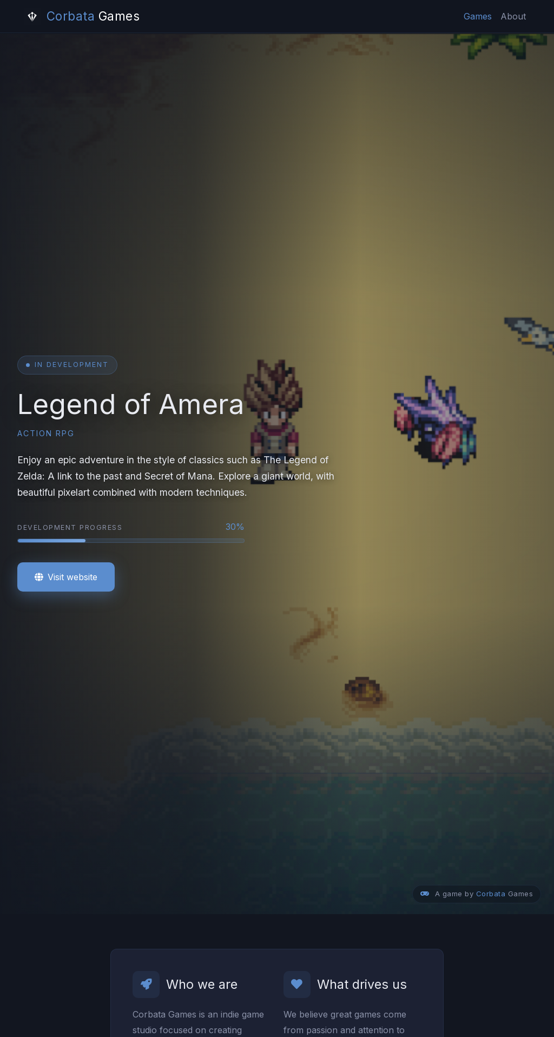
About (513, 16)
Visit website (66, 577)
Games (478, 16)
